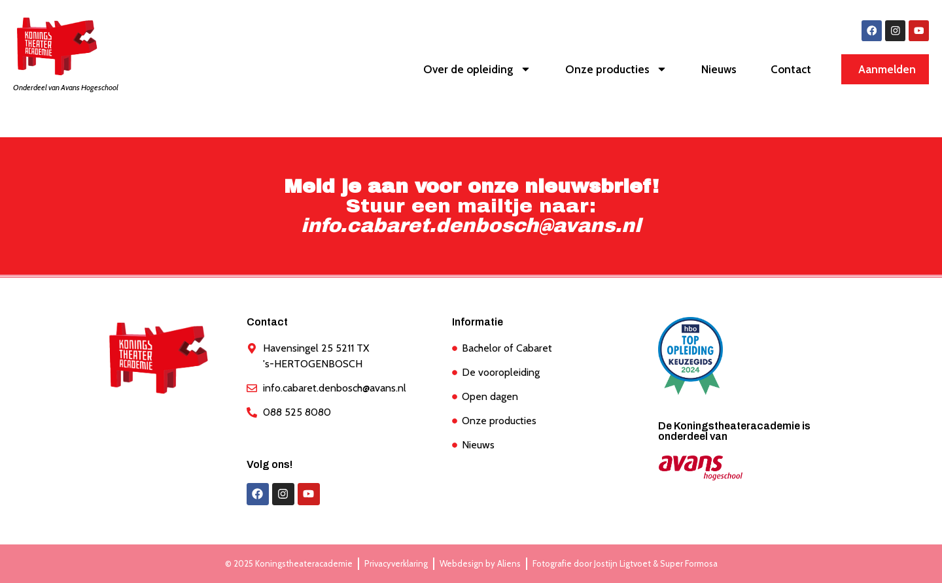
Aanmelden (887, 69)
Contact (791, 69)
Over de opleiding (477, 70)
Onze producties (616, 70)
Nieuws (719, 69)
